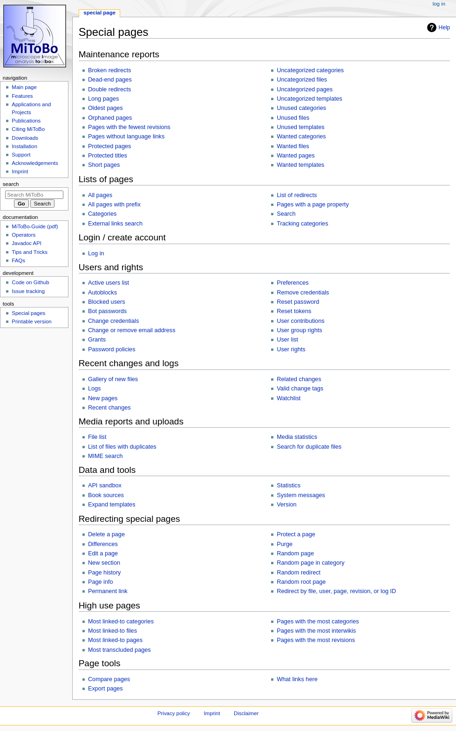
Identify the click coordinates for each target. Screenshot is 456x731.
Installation (24, 146)
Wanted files (293, 146)
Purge (285, 544)
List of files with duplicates (122, 447)
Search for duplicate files (309, 447)
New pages (102, 398)
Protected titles (107, 155)
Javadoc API (26, 243)
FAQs (18, 260)
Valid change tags (300, 388)
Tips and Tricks (30, 252)
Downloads (25, 138)
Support (21, 154)
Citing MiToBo (28, 129)
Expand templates (112, 504)
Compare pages (109, 679)
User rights (291, 349)
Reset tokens (294, 311)
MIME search (105, 456)
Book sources (106, 495)
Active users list (108, 283)
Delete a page (106, 534)
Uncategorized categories (310, 70)
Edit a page (103, 553)
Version (286, 504)
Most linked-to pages (115, 640)
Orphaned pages (110, 118)
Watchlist (288, 398)
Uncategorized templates (309, 99)
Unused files (293, 118)
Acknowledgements (35, 163)
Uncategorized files (302, 79)
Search (286, 214)
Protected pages (109, 146)
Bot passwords (107, 311)
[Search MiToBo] (34, 195)
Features (22, 96)
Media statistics (297, 437)
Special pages (28, 313)
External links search (115, 223)
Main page (24, 87)
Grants (97, 339)
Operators (23, 235)
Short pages (104, 165)
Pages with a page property (312, 204)
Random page (295, 553)
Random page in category (310, 563)
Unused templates (300, 127)
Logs (94, 388)
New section (104, 563)
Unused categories (301, 108)
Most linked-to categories (121, 621)
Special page (99, 12)
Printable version (31, 321)
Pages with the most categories (318, 621)
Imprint (20, 171)
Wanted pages (295, 155)
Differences (103, 544)
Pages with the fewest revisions (129, 127)
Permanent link (108, 591)
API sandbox (105, 485)
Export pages (105, 688)
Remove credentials (303, 292)
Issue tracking (28, 291)
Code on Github (30, 282)
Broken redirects (109, 70)
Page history (104, 572)
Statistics (288, 485)
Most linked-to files (112, 631)
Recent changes (109, 407)
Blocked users (106, 302)
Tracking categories (302, 223)
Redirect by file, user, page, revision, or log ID (336, 591)
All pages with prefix (114, 204)
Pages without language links (126, 136)
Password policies (112, 349)
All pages (100, 195)
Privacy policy (173, 713)
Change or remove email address (132, 330)
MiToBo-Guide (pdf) (35, 226)
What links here (297, 679)
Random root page (301, 582)
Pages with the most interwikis (316, 631)
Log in (96, 253)
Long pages (103, 99)
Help (444, 27)
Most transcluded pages (119, 650)
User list (287, 339)
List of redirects (297, 195)
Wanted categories (301, 136)
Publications (26, 120)
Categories (102, 214)
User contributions (300, 321)
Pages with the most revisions (316, 640)
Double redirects (109, 89)
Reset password (298, 302)
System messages (301, 495)
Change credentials (113, 321)
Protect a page (296, 534)
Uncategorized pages (305, 89)
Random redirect (298, 572)
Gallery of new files (113, 379)
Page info (100, 582)
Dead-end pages (110, 79)
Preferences (292, 283)
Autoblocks (102, 292)
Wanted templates (300, 165)
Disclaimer (246, 713)
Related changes (299, 379)
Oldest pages (105, 108)
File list (97, 437)
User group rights (299, 330)
